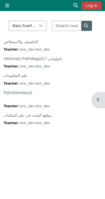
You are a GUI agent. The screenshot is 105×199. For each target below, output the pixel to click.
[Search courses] (67, 26)
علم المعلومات (15, 75)
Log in (91, 5)
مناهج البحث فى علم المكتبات (28, 115)
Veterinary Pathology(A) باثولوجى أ (33, 58)
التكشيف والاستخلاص (21, 42)
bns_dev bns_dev (35, 49)
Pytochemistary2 (18, 92)
